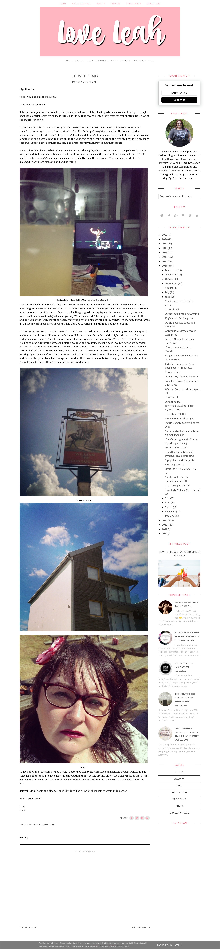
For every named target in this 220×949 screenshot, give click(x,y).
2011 (164, 529)
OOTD (179, 772)
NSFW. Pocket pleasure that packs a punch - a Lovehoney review (187, 636)
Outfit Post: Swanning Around (182, 313)
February (170, 511)
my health (179, 792)
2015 (164, 261)
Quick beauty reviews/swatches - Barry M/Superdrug (179, 405)
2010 (164, 533)
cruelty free (179, 812)
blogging (179, 799)
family (45, 824)
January (169, 515)
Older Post (140, 927)
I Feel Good (171, 397)
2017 (164, 252)
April (167, 502)
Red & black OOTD (175, 414)
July (167, 292)
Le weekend (172, 309)
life (53, 824)
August (169, 287)
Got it (178, 944)
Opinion (179, 806)
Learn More (164, 944)
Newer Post (30, 927)
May (167, 498)
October (170, 279)
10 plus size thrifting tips (179, 318)
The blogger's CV (174, 464)
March (168, 507)
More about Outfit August (179, 418)
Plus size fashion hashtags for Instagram (184, 667)
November (171, 274)
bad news (34, 824)
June (167, 296)
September (171, 283)
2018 (164, 248)
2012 (164, 524)
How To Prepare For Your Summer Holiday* (179, 553)
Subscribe (179, 99)
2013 (164, 520)
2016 (164, 256)
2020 (165, 239)
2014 (164, 265)
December (171, 270)
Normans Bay (172, 372)
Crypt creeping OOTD (177, 485)
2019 (164, 243)
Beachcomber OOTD (176, 447)
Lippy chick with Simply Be (180, 460)
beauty (179, 778)
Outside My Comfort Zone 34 (181, 376)
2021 (164, 234)
